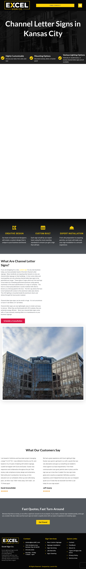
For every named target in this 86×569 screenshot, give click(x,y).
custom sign (23, 270)
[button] (80, 5)
